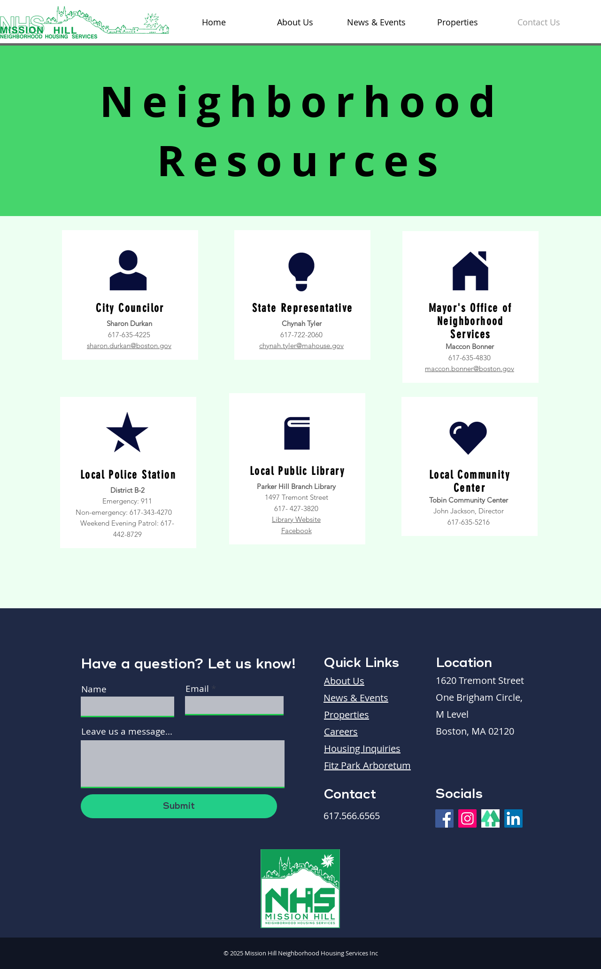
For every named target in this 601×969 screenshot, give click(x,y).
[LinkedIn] (513, 818)
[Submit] (179, 806)
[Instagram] (467, 818)
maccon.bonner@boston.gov (469, 368)
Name (94, 689)
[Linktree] (490, 818)
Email (197, 688)
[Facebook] (444, 818)
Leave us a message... (126, 731)
